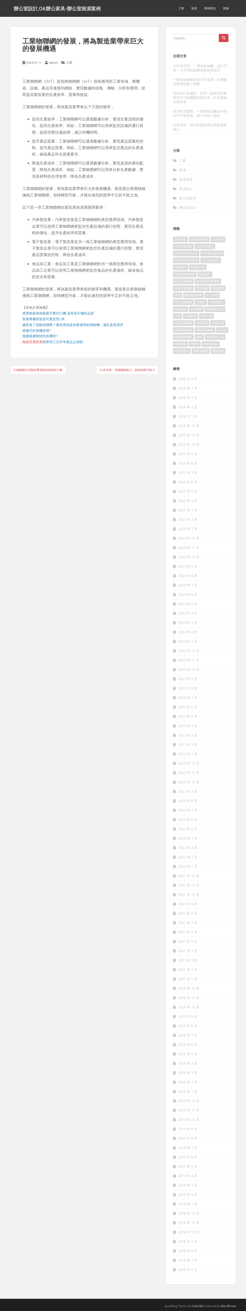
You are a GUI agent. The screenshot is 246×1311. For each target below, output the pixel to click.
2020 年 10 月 (188, 1007)
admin (53, 62)
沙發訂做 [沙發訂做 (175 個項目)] (218, 323)
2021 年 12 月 (188, 875)
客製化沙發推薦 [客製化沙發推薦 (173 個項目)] (185, 274)
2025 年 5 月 (187, 491)
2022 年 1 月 (187, 866)
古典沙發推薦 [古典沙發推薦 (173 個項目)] (183, 246)
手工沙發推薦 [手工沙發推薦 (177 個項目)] (183, 302)
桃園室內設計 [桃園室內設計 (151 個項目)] (215, 309)
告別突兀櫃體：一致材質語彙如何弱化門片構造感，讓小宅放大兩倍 (200, 113)
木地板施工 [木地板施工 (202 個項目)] (216, 302)
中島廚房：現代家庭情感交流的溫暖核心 (200, 127)
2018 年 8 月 (187, 1250)
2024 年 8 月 (187, 575)
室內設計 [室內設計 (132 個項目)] (205, 274)
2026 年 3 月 (187, 397)
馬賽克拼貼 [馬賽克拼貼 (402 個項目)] (210, 344)
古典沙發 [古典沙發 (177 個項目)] (218, 239)
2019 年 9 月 (187, 1129)
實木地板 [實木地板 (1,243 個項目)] (202, 288)
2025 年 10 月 (188, 444)
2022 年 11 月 (188, 772)
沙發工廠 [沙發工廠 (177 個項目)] (206, 316)
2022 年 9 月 (187, 791)
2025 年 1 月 (187, 529)
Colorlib (197, 1306)
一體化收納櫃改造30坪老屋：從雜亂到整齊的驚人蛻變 (200, 81)
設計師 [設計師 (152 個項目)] (222, 330)
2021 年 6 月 (187, 932)
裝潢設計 (186, 188)
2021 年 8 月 (187, 913)
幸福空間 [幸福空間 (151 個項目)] (218, 288)
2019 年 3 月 (187, 1185)
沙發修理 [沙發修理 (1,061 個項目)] (190, 316)
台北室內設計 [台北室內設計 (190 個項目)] (210, 260)
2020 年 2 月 (187, 1082)
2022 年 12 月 (188, 763)
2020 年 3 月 (187, 1072)
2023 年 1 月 (187, 754)
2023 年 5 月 (187, 716)
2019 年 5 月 (187, 1166)
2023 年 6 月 (187, 707)
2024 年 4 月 (187, 613)
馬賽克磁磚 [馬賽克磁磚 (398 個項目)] (200, 351)
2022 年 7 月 (187, 810)
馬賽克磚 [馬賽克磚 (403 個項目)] (218, 351)
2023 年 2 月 (187, 744)
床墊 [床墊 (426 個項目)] (177, 295)
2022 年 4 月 (187, 838)
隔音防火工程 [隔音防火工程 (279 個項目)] (215, 337)
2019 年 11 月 (188, 1110)
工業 (181, 8)
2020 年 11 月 (188, 997)
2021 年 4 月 (187, 950)
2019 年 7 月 (187, 1147)
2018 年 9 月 (187, 1241)
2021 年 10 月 (188, 894)
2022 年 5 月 (187, 829)
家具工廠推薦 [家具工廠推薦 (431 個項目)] (183, 281)
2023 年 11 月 (188, 660)
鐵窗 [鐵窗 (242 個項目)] (199, 337)
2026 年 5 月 (187, 378)
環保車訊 (210, 8)
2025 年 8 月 (187, 463)
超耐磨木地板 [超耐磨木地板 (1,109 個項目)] (183, 337)
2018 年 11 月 (188, 1222)
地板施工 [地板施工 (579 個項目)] (180, 267)
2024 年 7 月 (187, 585)
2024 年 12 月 (188, 538)
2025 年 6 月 (187, 482)
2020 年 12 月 (188, 988)
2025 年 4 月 (187, 500)
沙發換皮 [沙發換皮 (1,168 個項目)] (202, 323)
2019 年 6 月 (187, 1157)
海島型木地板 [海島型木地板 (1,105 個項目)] (205, 330)
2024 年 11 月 (188, 547)
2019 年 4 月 (187, 1175)
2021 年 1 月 (187, 979)
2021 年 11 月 (188, 885)
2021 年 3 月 (187, 960)
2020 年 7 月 (187, 1035)
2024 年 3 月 (187, 622)
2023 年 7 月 (187, 697)
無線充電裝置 (32, 341)
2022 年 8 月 (187, 800)
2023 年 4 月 (187, 725)
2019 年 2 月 (187, 1194)
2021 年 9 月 (187, 904)
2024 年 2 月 (187, 632)
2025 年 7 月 (187, 472)
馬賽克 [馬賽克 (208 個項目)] (195, 344)
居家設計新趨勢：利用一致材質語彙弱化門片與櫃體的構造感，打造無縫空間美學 (200, 97)
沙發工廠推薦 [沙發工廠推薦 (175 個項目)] (183, 323)
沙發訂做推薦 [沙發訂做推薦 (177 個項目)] (183, 330)
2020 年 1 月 (187, 1091)
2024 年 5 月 (187, 604)
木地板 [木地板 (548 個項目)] (200, 302)
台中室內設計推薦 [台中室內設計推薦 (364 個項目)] (186, 260)
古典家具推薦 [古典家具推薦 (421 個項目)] (199, 239)
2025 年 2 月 (187, 519)
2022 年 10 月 (188, 782)
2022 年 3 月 (187, 847)
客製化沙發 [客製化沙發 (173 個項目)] (198, 267)
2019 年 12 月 (188, 1100)
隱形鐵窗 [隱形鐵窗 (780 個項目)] (180, 344)
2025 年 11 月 (188, 435)
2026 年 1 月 (187, 416)
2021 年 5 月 (187, 941)
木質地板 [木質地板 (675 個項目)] (180, 309)
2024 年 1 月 (187, 641)
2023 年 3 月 (187, 735)
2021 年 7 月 (187, 922)
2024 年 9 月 (187, 566)
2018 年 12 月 (188, 1213)
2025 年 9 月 (187, 454)
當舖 (226, 8)
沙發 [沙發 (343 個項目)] (177, 316)
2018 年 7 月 (187, 1260)
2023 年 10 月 (188, 669)
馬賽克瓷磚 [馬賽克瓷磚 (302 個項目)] (182, 351)
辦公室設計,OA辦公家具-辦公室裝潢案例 (57, 8)
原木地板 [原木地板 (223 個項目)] (180, 239)
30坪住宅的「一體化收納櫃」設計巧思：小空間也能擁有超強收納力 (200, 67)
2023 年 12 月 (188, 650)
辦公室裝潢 (187, 198)
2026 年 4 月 (187, 388)
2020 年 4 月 (187, 1063)
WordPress (228, 1306)
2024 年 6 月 (187, 594)
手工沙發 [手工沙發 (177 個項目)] (212, 295)
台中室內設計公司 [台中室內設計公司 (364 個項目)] (186, 253)
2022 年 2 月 (187, 857)
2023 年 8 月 (187, 688)
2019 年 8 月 (187, 1138)
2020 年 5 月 (187, 1054)
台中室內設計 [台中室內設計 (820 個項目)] (205, 246)
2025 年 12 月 (188, 425)
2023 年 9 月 (187, 679)
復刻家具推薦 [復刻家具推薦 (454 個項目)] (193, 295)
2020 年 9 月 (187, 1016)
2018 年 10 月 (188, 1232)
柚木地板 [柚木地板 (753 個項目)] (196, 309)
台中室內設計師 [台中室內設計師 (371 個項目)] (212, 253)
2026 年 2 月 (187, 407)
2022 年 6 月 (187, 819)
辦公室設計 (187, 207)
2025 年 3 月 (187, 510)
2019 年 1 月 (187, 1204)
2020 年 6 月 (187, 1044)
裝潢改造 (186, 179)
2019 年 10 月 (188, 1119)
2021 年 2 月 (187, 969)
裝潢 (194, 8)
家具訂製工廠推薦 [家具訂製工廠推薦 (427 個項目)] (207, 281)
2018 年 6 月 (187, 1269)
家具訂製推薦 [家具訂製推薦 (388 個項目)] (183, 288)
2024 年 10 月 (188, 557)
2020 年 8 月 (187, 1025)
